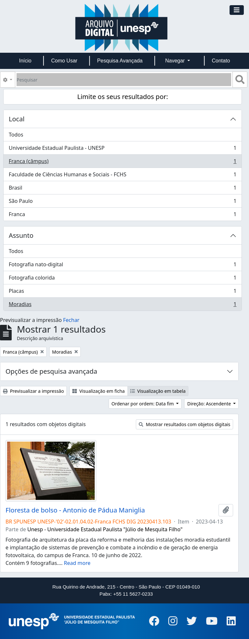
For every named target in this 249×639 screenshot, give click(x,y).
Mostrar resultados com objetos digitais (184, 424)
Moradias (122, 305)
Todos (16, 134)
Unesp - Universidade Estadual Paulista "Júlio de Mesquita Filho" (105, 529)
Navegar (175, 60)
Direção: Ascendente (209, 404)
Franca (122, 215)
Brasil (122, 189)
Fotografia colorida (122, 279)
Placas (122, 292)
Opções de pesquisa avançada (51, 371)
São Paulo (122, 202)
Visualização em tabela (158, 391)
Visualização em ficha (98, 391)
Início (25, 60)
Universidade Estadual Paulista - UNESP (122, 149)
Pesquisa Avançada (119, 60)
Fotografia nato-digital (122, 265)
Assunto (21, 235)
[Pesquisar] (124, 80)
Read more (77, 563)
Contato (221, 60)
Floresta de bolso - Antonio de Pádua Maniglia (75, 510)
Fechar (71, 320)
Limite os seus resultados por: (122, 96)
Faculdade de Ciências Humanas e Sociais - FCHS (122, 176)
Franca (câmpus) (122, 162)
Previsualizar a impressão (33, 391)
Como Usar (64, 60)
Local (17, 119)
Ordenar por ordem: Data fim (143, 404)
